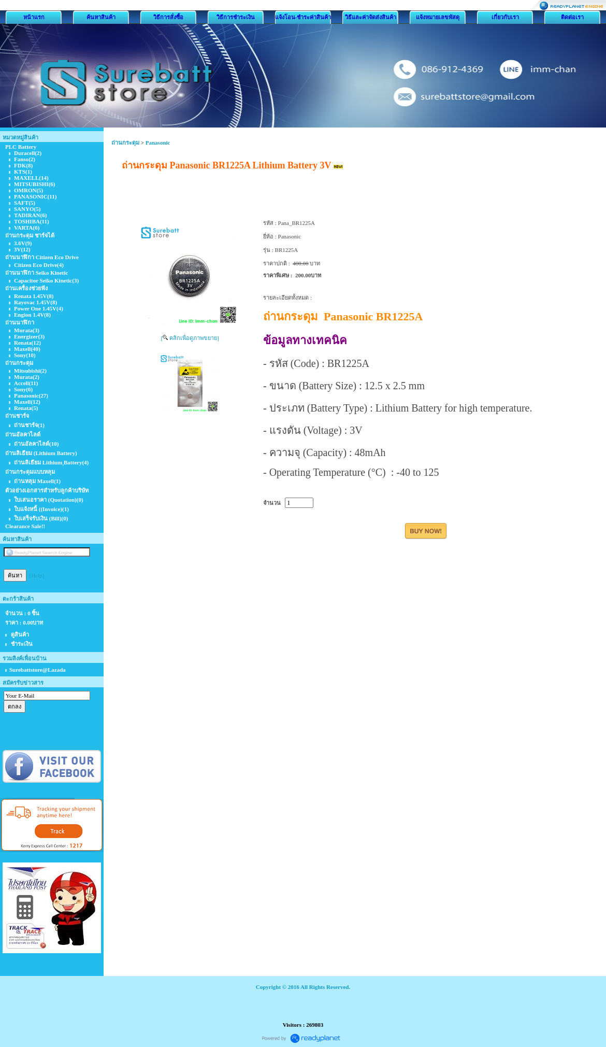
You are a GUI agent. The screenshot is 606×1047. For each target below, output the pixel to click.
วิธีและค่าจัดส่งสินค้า (370, 17)
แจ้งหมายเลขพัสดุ (437, 17)
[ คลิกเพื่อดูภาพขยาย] (190, 338)
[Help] (37, 575)
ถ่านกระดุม (125, 142)
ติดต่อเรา (572, 17)
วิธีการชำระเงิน (236, 17)
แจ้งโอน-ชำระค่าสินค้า (303, 17)
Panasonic (158, 142)
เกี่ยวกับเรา (505, 17)
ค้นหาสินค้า (101, 17)
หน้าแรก (34, 17)
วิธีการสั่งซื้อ (168, 17)
